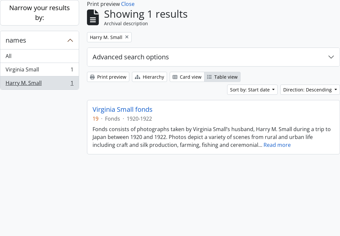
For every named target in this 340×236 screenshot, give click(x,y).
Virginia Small (39, 71)
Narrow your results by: (39, 12)
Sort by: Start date (250, 90)
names (16, 40)
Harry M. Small (39, 84)
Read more (277, 144)
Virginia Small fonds (123, 109)
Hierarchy (149, 77)
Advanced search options (131, 56)
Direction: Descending (308, 90)
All (8, 56)
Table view (222, 77)
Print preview (108, 77)
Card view (187, 77)
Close (128, 4)
